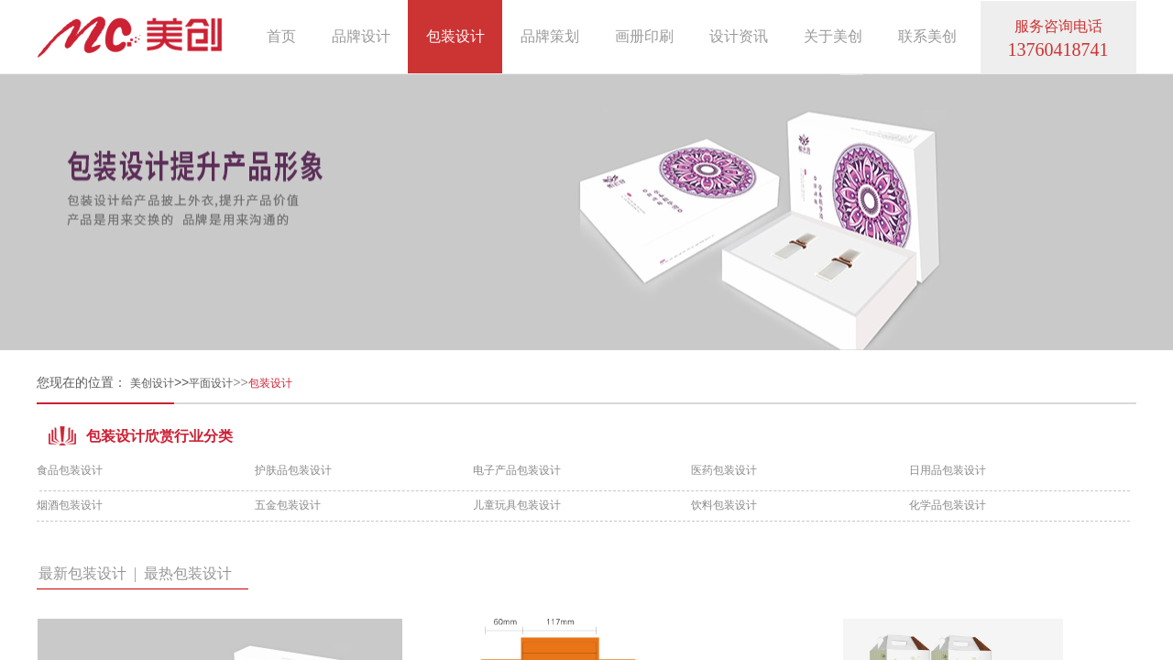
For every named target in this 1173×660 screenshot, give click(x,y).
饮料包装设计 (724, 505)
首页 (281, 36)
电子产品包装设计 (517, 470)
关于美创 (833, 36)
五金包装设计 (288, 505)
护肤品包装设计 (293, 470)
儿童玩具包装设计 (517, 505)
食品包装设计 (70, 470)
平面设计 (211, 383)
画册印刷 (644, 36)
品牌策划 (550, 36)
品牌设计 (361, 36)
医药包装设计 (724, 470)
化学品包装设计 (947, 505)
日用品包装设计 (947, 470)
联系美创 (927, 36)
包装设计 (455, 36)
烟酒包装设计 (70, 505)
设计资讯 (738, 36)
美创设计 (152, 383)
